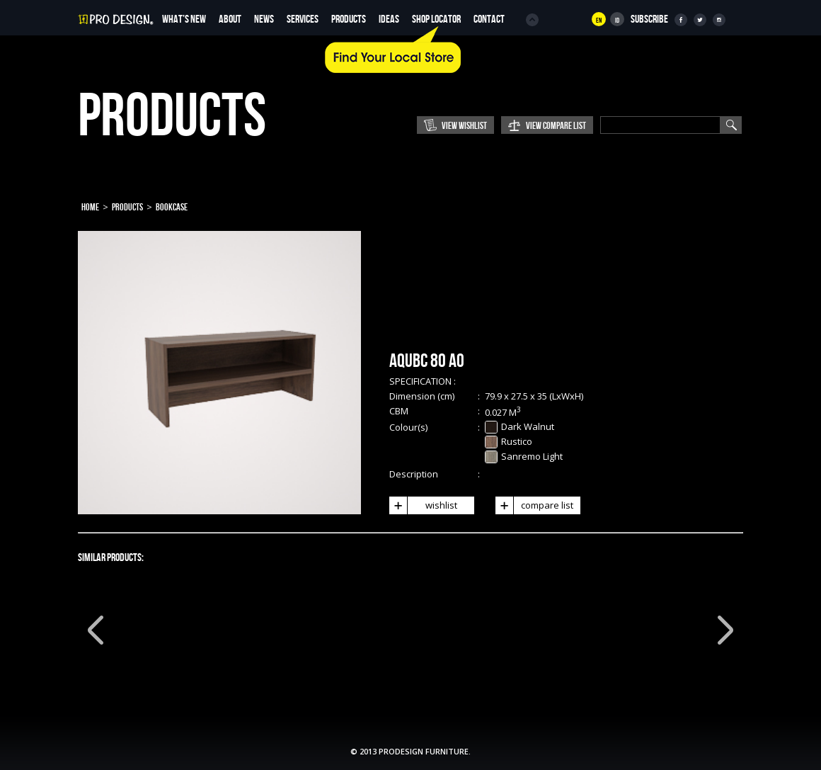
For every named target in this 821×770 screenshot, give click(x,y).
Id (617, 20)
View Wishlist (464, 126)
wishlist (423, 505)
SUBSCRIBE (649, 19)
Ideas (389, 19)
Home (90, 207)
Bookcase (172, 207)
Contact (489, 19)
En (599, 20)
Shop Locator (436, 19)
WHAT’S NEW (184, 19)
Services (302, 19)
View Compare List (556, 126)
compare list (534, 505)
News (264, 19)
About (230, 19)
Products (348, 19)
